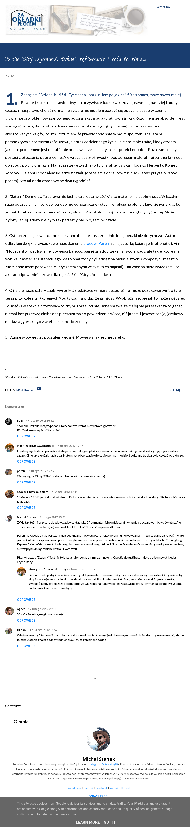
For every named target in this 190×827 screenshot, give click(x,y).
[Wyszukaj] (164, 7)
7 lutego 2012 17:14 (70, 446)
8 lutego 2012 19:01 (52, 517)
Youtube (115, 787)
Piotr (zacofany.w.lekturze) (35, 446)
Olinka (22, 630)
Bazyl (20, 420)
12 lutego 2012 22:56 (42, 609)
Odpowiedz (26, 436)
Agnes (21, 609)
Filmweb (89, 787)
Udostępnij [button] (171, 390)
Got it (110, 822)
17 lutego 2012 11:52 (43, 630)
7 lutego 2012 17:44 (64, 492)
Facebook (101, 787)
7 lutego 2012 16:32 (41, 420)
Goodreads (75, 787)
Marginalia (24, 390)
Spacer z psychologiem (32, 492)
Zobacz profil (98, 796)
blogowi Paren (96, 243)
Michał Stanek (26, 517)
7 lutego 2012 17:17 (41, 471)
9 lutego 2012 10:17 (82, 569)
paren (21, 471)
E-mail (126, 787)
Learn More (88, 822)
